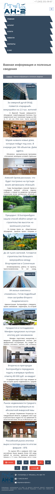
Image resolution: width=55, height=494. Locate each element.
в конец (35, 468)
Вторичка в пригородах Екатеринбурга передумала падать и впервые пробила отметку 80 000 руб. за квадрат (20, 362)
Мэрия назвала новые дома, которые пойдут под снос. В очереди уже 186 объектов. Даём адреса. (20, 136)
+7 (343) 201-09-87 (43, 1)
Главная (10, 19)
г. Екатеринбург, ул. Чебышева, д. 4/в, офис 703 (31, 475)
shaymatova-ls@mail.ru (23, 482)
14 (25, 468)
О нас (9, 50)
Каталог (10, 25)
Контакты (11, 44)
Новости (10, 38)
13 (17, 468)
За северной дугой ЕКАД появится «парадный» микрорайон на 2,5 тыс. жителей (20, 97)
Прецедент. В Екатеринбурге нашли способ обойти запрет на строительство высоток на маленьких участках (20, 211)
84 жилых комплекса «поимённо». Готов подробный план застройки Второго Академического (20, 287)
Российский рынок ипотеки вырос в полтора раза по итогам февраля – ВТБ (20, 435)
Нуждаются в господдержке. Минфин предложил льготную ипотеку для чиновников (20, 322)
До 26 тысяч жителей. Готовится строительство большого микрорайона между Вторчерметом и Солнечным (20, 249)
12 (48, 462)
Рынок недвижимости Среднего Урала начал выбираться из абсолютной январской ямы (20, 397)
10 (33, 462)
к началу (9, 462)
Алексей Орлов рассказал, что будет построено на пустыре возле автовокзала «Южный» (20, 172)
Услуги (10, 31)
